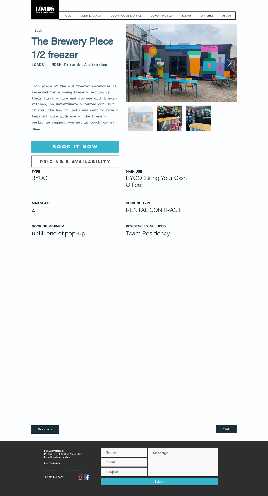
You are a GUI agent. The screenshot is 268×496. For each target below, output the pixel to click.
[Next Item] (229, 63)
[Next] (226, 429)
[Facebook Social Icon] (86, 477)
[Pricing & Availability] (75, 161)
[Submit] (159, 481)
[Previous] (45, 429)
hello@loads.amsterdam (57, 457)
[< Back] (45, 30)
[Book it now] (75, 147)
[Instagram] (80, 477)
